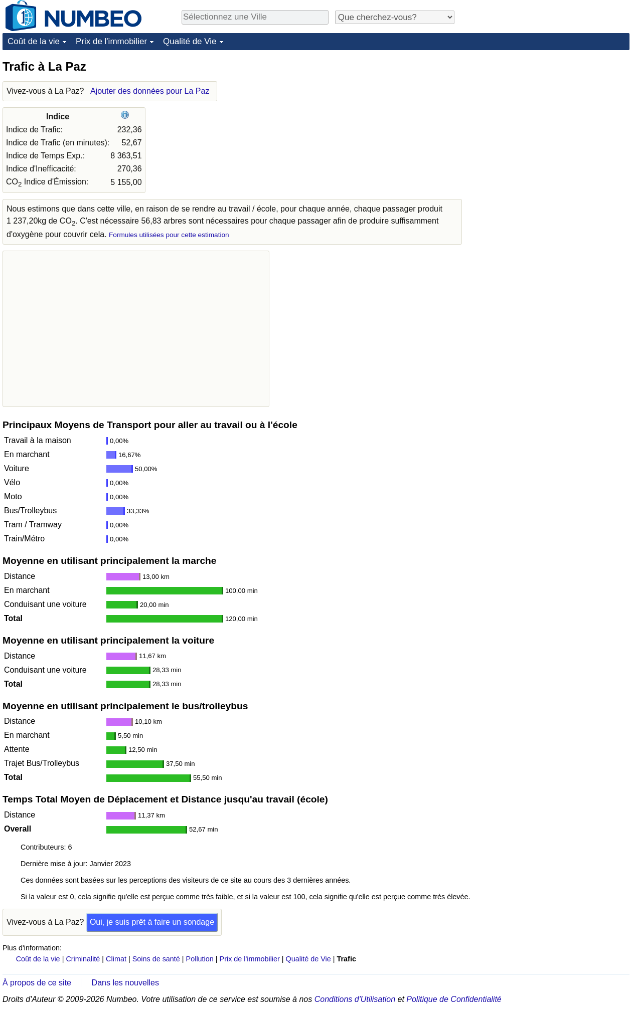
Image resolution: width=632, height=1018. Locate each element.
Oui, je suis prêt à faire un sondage (152, 922)
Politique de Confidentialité (453, 999)
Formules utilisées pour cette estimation (169, 235)
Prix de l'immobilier (111, 41)
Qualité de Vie (189, 41)
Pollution (200, 959)
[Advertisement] (554, 121)
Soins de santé (156, 959)
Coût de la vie (34, 41)
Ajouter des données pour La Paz (150, 91)
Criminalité (83, 959)
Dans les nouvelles (125, 982)
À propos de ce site (37, 982)
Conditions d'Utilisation (354, 999)
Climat (116, 959)
